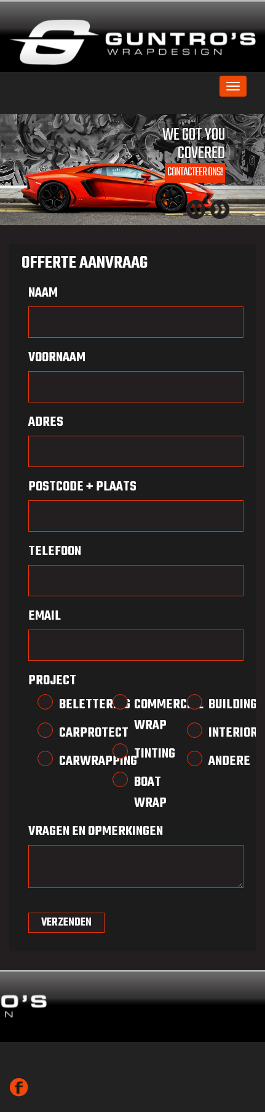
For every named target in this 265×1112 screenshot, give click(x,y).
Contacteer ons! (195, 173)
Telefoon (54, 551)
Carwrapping (66, 761)
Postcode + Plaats (82, 486)
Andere (215, 761)
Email (44, 616)
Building (215, 704)
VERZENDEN (66, 923)
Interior (215, 732)
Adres (45, 422)
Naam (43, 292)
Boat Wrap (141, 793)
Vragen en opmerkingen (95, 831)
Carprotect (66, 732)
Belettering (66, 704)
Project (52, 680)
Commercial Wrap (141, 715)
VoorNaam (56, 357)
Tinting (141, 753)
